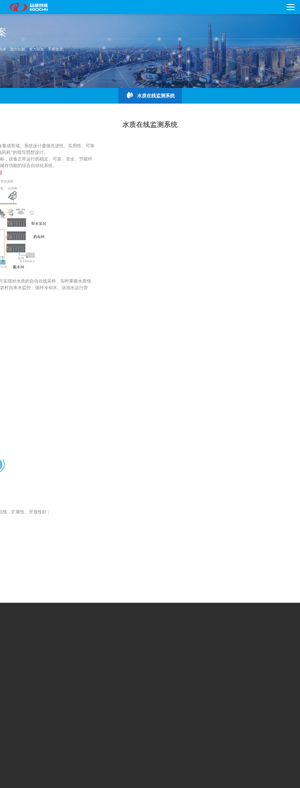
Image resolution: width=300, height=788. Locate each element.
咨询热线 (53, 740)
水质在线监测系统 (150, 95)
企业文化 (32, 639)
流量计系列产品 (111, 668)
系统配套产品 (146, 668)
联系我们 (32, 696)
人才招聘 (79, 696)
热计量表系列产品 (73, 668)
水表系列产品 (36, 668)
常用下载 (55, 696)
